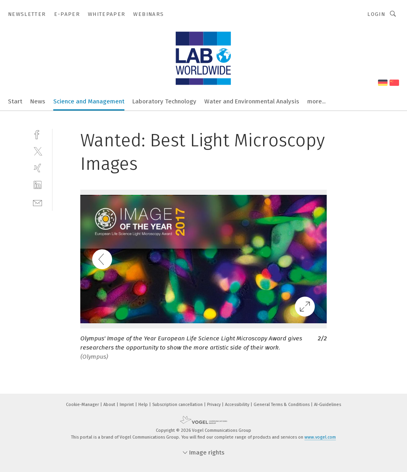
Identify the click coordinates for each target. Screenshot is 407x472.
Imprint (127, 404)
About (109, 404)
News (37, 101)
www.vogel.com (320, 437)
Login (376, 14)
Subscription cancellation (178, 404)
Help (143, 404)
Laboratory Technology (164, 101)
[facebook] (38, 134)
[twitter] (38, 151)
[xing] (38, 168)
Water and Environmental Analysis (251, 101)
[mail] (38, 202)
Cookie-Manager (83, 404)
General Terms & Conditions (282, 404)
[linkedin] (38, 185)
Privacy (214, 404)
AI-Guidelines (327, 404)
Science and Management (88, 101)
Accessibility (237, 404)
